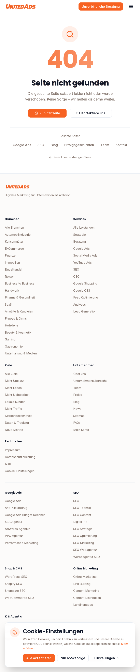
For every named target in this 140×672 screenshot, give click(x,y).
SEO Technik (82, 508)
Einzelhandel (13, 269)
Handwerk (12, 290)
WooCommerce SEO (19, 598)
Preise (77, 395)
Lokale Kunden (15, 402)
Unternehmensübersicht (90, 381)
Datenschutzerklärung (20, 457)
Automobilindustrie (18, 234)
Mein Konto (81, 430)
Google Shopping (85, 283)
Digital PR (80, 522)
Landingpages (83, 605)
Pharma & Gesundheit (20, 297)
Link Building (81, 584)
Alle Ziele (11, 374)
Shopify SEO (13, 584)
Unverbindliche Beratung (101, 6)
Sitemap (79, 416)
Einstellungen (107, 658)
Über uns (79, 374)
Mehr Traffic (13, 409)
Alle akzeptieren (39, 658)
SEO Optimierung (85, 536)
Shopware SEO (15, 591)
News (77, 409)
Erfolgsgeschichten (79, 145)
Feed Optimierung (85, 297)
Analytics (79, 304)
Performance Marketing (21, 543)
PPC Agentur (14, 536)
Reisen (9, 276)
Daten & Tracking (17, 423)
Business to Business (19, 283)
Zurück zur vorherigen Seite (70, 157)
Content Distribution (87, 598)
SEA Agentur (13, 522)
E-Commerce (14, 248)
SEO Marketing (83, 543)
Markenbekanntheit (18, 416)
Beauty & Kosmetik (18, 332)
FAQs (77, 423)
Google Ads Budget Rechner (25, 515)
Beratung (79, 241)
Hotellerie (11, 325)
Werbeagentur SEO (86, 557)
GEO (76, 276)
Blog (54, 145)
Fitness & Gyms (16, 318)
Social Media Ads (85, 255)
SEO (41, 145)
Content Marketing (86, 591)
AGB (8, 464)
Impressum (12, 450)
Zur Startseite (47, 113)
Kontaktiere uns (90, 113)
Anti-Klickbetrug (16, 508)
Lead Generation (84, 311)
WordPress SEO (16, 577)
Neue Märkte (14, 430)
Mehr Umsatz (14, 381)
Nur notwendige (73, 658)
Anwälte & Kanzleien (19, 311)
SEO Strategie (83, 529)
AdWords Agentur (17, 529)
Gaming (10, 339)
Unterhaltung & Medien (21, 353)
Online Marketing (85, 577)
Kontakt (121, 145)
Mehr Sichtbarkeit (17, 395)
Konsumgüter (14, 241)
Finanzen (11, 255)
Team (104, 145)
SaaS (8, 304)
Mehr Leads (13, 388)
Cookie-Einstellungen (19, 471)
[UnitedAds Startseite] (21, 6)
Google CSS (81, 290)
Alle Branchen (14, 227)
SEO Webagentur (85, 550)
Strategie (79, 234)
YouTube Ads (82, 262)
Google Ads (22, 145)
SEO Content (82, 515)
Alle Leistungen (84, 227)
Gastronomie (14, 346)
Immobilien (12, 262)
